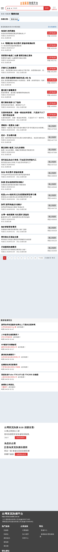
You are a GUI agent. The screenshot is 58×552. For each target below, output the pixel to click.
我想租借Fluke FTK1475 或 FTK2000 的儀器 (19, 375)
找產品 (6, 534)
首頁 (2, 14)
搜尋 (47, 8)
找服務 (6, 530)
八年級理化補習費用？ (10, 335)
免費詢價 (54, 8)
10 (35, 258)
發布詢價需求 (20, 437)
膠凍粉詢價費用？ (8, 355)
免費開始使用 (21, 454)
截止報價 (52, 126)
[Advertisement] (29, 275)
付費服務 (25, 530)
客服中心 (44, 530)
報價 (8, 8)
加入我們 (25, 534)
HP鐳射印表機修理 (8, 345)
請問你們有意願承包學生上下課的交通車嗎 (18, 325)
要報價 (6, 542)
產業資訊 (7, 538)
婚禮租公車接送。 (8, 385)
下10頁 (40, 258)
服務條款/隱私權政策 (47, 535)
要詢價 (6, 546)
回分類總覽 (52, 27)
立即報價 (52, 33)
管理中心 (25, 538)
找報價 (7, 14)
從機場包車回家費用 (9, 365)
